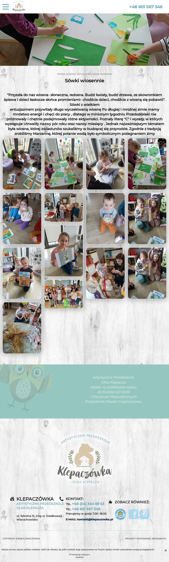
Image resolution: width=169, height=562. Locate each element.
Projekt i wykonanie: (146, 538)
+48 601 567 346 (145, 6)
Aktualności (84, 74)
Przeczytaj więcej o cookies (79, 556)
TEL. (85, 504)
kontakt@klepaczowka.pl (95, 519)
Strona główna (66, 74)
